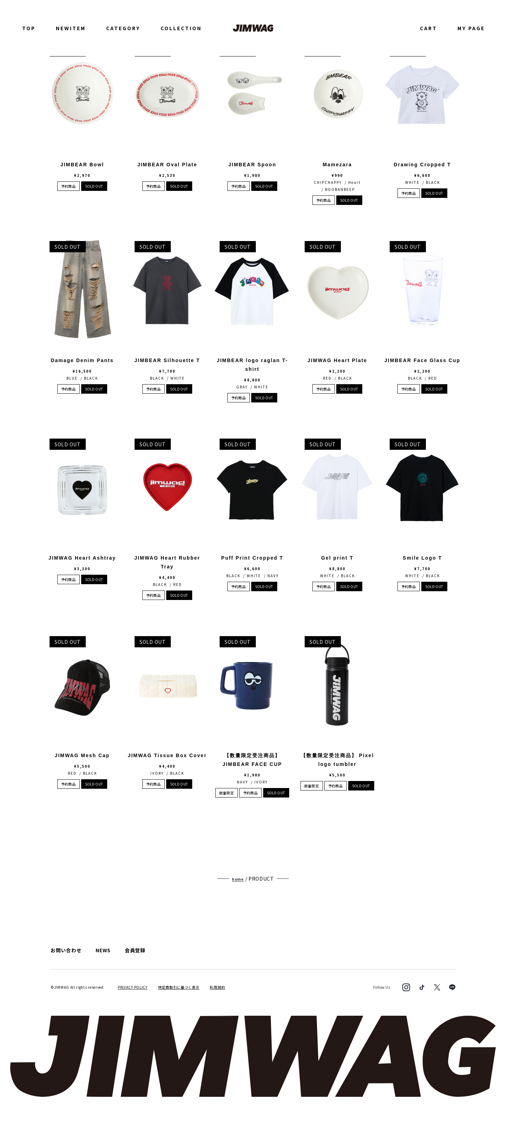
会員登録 (135, 950)
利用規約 (217, 986)
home (238, 879)
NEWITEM (71, 28)
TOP (28, 28)
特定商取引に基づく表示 (179, 986)
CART (428, 28)
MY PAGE (471, 28)
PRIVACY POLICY (133, 986)
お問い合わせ (66, 950)
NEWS (103, 950)
